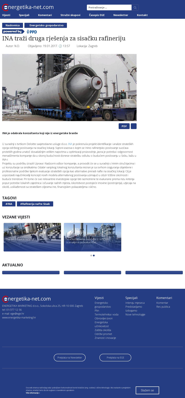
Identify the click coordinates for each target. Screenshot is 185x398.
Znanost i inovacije (105, 338)
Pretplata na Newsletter (69, 357)
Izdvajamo (131, 310)
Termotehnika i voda (106, 314)
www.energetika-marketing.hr (19, 317)
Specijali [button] (24, 15)
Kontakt (142, 15)
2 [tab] (94, 255)
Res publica (163, 306)
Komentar (162, 302)
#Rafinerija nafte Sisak (35, 204)
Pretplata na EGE (115, 357)
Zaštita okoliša (103, 330)
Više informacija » (33, 393)
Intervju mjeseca (135, 302)
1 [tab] (91, 255)
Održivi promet (103, 334)
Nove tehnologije (135, 314)
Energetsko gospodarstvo (46, 25)
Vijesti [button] (6, 15)
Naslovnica (12, 25)
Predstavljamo (133, 306)
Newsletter (120, 15)
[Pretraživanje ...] (109, 7)
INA (70, 144)
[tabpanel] (69, 87)
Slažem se (147, 390)
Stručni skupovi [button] (70, 15)
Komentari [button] (45, 15)
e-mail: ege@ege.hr (13, 313)
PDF (124, 126)
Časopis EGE (97, 15)
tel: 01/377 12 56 (12, 309)
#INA (8, 204)
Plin (97, 310)
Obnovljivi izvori (103, 318)
